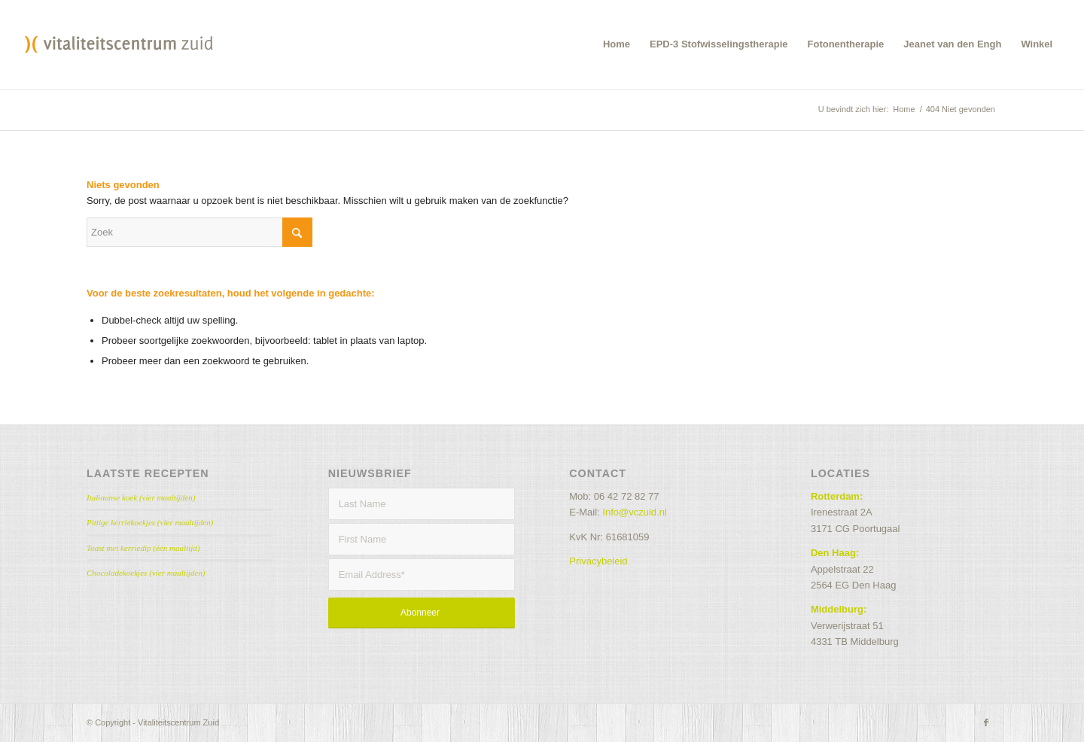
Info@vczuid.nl (634, 512)
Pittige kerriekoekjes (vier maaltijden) (150, 522)
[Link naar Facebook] (986, 722)
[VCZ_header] (118, 44)
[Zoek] (199, 232)
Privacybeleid (598, 561)
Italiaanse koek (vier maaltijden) (141, 497)
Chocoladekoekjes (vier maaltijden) (146, 572)
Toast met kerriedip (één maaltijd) (143, 547)
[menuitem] (616, 44)
